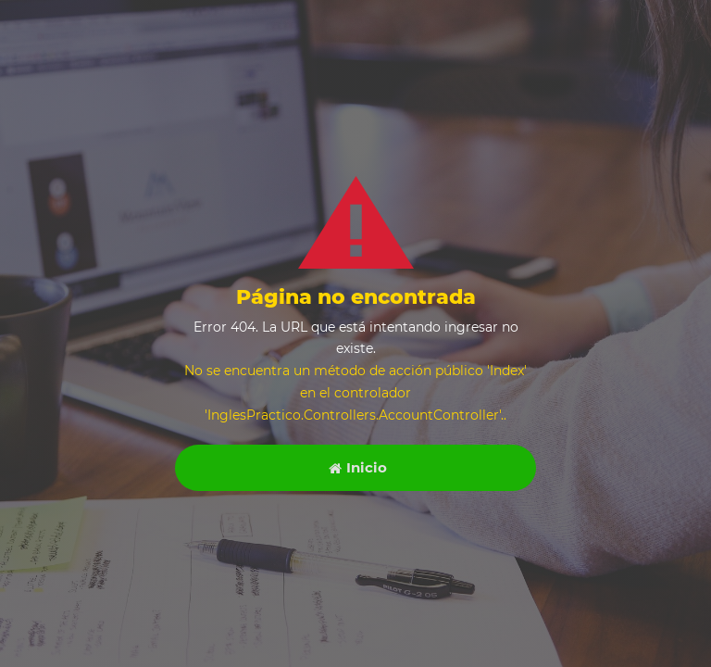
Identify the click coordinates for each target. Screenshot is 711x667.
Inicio (358, 467)
